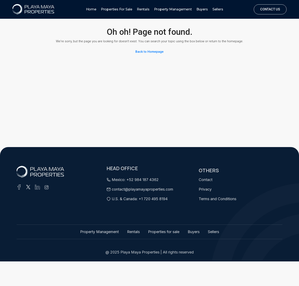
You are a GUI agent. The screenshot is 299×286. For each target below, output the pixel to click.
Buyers (202, 9)
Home (91, 9)
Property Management (173, 9)
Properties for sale (116, 9)
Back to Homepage (149, 52)
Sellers (217, 9)
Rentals (143, 9)
